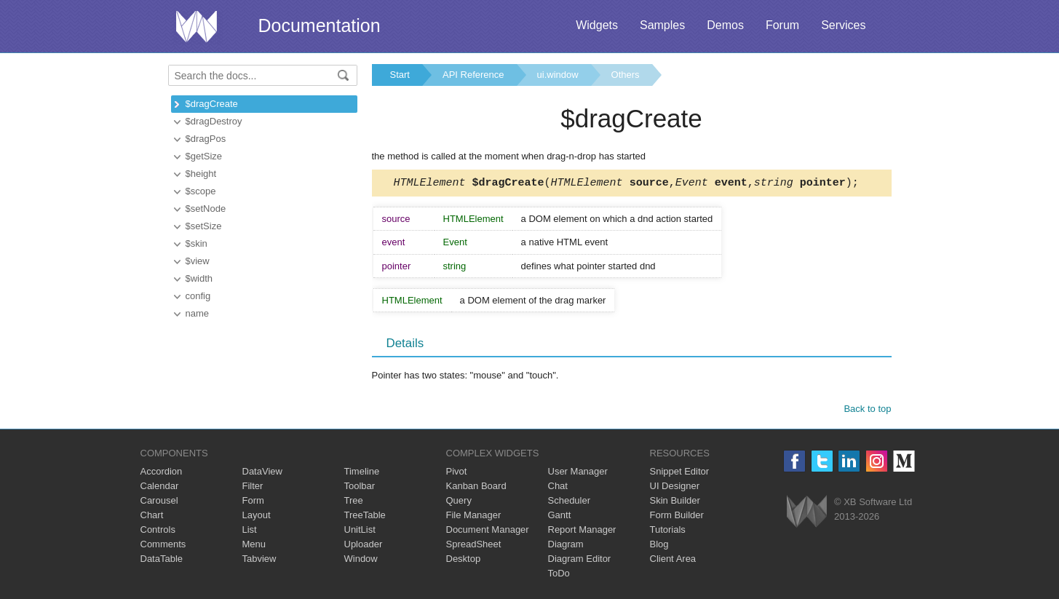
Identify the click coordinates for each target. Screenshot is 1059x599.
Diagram (566, 546)
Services (843, 25)
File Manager (473, 517)
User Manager (578, 473)
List (249, 531)
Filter (252, 488)
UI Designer (675, 488)
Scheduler (569, 502)
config (198, 295)
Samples (662, 25)
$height (201, 173)
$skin (196, 243)
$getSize (204, 156)
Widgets (597, 25)
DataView (262, 473)
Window (361, 560)
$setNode (206, 208)
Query (459, 502)
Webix (807, 513)
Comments (163, 546)
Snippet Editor (680, 473)
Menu (254, 546)
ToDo (559, 575)
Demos (725, 25)
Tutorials (668, 531)
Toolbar (360, 488)
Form (253, 502)
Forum (782, 25)
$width (199, 278)
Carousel (159, 502)
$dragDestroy (214, 121)
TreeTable (365, 517)
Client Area (673, 560)
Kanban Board (476, 488)
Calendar (159, 488)
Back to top (867, 410)
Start (400, 74)
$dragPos (206, 138)
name (198, 313)
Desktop (463, 560)
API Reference (473, 74)
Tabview (259, 560)
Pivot (456, 473)
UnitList (360, 531)
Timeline (362, 473)
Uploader (363, 546)
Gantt (559, 517)
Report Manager (582, 531)
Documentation (319, 25)
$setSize (204, 226)
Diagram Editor (579, 560)
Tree (353, 502)
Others (625, 74)
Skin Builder (675, 502)
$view (198, 260)
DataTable (161, 560)
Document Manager (487, 531)
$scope (201, 191)
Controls (157, 531)
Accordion (161, 473)
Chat (558, 488)
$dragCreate (212, 103)
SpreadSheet (473, 546)
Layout (256, 517)
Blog (659, 546)
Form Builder (677, 517)
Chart (152, 517)
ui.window (558, 74)
